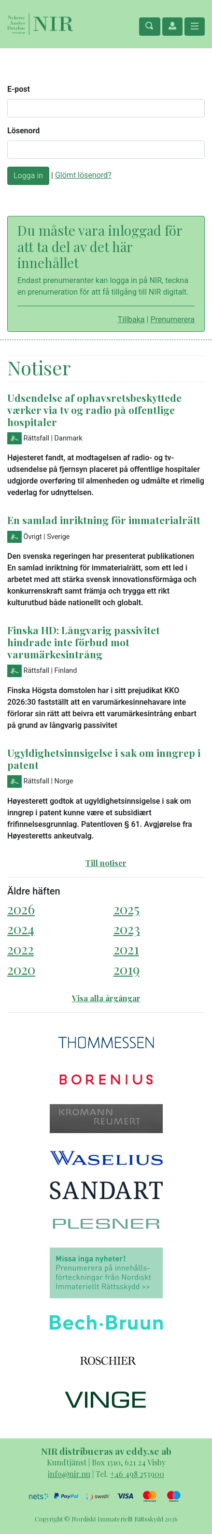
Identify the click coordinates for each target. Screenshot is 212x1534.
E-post (18, 89)
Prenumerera (172, 319)
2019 (126, 969)
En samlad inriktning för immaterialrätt (103, 519)
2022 (20, 949)
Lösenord (23, 130)
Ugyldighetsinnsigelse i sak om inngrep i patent (103, 758)
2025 (126, 909)
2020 (21, 969)
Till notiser (106, 863)
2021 (126, 949)
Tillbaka (131, 319)
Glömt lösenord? (83, 175)
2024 (20, 928)
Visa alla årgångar (106, 998)
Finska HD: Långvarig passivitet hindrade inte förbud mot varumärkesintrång (83, 642)
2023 (126, 928)
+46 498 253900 (137, 1474)
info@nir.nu (69, 1474)
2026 (21, 909)
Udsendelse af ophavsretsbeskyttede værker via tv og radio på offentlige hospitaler (94, 409)
